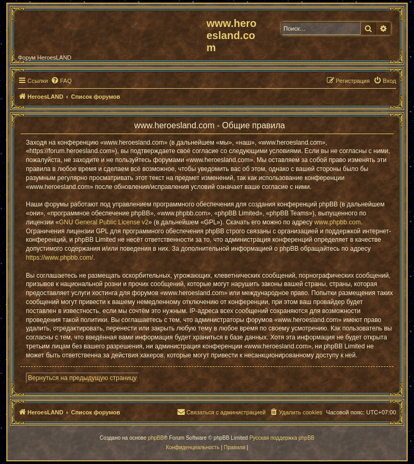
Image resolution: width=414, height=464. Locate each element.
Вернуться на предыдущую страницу (82, 378)
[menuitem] (61, 80)
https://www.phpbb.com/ (59, 257)
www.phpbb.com (337, 222)
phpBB (156, 438)
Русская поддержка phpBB (281, 438)
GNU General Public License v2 (103, 222)
